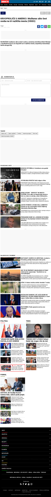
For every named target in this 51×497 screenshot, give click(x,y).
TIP (39, 4)
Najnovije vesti (37, 477)
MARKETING (24, 490)
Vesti (1, 4)
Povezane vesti (6, 166)
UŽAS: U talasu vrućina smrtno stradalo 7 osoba (35, 282)
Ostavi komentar (38, 100)
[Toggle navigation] (49, 2)
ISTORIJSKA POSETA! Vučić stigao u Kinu (33, 180)
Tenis (28, 321)
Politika (4, 321)
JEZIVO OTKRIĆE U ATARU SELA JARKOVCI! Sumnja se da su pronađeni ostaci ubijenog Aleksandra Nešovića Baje (34, 206)
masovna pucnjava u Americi (7, 136)
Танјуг (2, 26)
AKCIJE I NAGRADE (33, 490)
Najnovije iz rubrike (7, 255)
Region (5, 8)
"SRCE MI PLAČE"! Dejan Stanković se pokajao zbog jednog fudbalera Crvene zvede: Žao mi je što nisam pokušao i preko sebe (17, 399)
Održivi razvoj (26, 468)
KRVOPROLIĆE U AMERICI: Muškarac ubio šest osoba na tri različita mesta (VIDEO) (23, 19)
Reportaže (31, 4)
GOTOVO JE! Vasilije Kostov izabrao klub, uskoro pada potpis (12, 394)
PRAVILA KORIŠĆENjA (44, 490)
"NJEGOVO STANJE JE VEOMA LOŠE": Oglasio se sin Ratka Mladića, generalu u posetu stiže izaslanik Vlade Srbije (17, 359)
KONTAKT (11, 490)
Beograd (17, 472)
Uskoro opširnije (11, 133)
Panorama (44, 4)
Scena (24, 477)
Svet (1, 8)
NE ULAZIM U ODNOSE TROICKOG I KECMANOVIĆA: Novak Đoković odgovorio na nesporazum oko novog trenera (44, 352)
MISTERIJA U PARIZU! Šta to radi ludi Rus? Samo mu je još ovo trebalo (18, 413)
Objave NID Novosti (26, 491)
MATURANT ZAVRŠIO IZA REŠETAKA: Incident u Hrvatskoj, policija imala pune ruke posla (35, 259)
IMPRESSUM (17, 490)
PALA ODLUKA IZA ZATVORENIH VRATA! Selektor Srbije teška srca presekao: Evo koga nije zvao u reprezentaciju (18, 420)
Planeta (26, 4)
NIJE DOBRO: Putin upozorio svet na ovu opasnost (33, 307)
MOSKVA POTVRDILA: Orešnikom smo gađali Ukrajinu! (34, 169)
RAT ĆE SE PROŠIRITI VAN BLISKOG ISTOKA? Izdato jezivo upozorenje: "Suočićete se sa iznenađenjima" (34, 272)
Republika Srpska (15, 477)
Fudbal (3, 375)
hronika (19, 133)
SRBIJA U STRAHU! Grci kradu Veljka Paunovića (17, 405)
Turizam (43, 472)
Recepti (15, 4)
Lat (34, 1)
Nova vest (35, 133)
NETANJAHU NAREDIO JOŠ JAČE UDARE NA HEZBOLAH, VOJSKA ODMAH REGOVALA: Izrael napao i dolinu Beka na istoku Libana (35, 296)
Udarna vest (3, 133)
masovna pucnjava (27, 133)
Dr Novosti (24, 472)
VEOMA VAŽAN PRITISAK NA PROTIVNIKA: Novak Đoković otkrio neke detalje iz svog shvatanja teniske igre (43, 359)
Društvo (6, 4)
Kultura (26, 465)
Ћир (37, 1)
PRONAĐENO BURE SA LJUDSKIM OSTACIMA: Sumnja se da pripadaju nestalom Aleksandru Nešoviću (35, 218)
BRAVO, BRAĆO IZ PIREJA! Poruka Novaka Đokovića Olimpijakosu (43, 366)
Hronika (10, 4)
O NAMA (5, 490)
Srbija (30, 472)
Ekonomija (20, 4)
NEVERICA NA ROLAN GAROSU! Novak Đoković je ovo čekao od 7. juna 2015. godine (43, 345)
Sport (36, 4)
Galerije (29, 477)
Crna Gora (36, 472)
